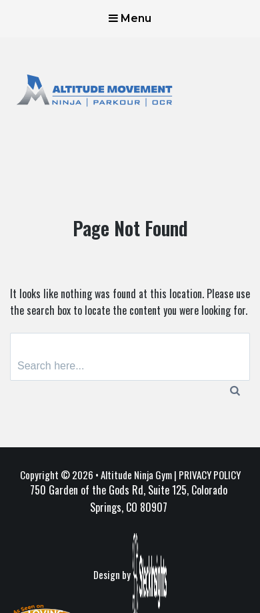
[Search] (235, 390)
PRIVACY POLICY (210, 474)
